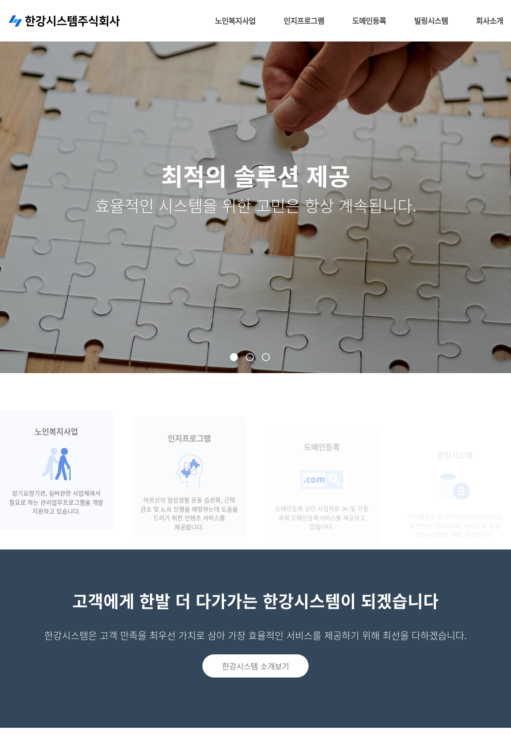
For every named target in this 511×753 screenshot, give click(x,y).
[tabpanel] (255, 186)
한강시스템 (65, 23)
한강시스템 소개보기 (255, 682)
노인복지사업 (235, 22)
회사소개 (489, 22)
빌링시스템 (431, 22)
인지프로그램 (303, 22)
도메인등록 (369, 22)
